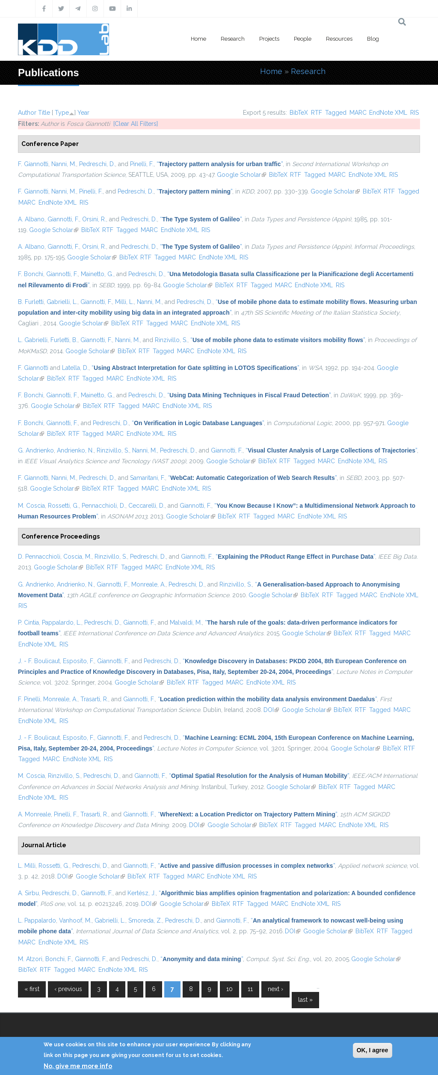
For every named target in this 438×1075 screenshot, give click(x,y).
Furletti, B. (63, 339)
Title (44, 112)
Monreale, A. (148, 584)
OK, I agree (372, 1050)
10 (229, 989)
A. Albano (31, 219)
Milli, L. (124, 301)
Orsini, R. (94, 219)
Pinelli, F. (142, 164)
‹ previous (68, 989)
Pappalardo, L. (61, 622)
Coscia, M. (77, 556)
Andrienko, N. (75, 450)
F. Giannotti (33, 164)
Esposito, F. (78, 661)
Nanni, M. (63, 164)
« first (31, 989)
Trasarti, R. (94, 699)
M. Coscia (31, 505)
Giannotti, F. (63, 219)
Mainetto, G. (97, 274)
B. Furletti (31, 301)
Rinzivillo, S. (171, 339)
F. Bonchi (30, 274)
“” (220, 164)
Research (233, 39)
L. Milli (27, 865)
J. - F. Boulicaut (39, 661)
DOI (271, 709)
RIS (414, 112)
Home (198, 39)
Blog (373, 39)
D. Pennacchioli (39, 556)
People (302, 39)
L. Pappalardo (37, 920)
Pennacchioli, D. (103, 505)
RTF (316, 112)
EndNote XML (388, 112)
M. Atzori (30, 959)
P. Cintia (28, 622)
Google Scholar (241, 174)
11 (250, 989)
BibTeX (299, 112)
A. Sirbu (28, 893)
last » (305, 999)
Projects (269, 39)
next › (275, 989)
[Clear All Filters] (135, 123)
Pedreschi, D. (97, 164)
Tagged (335, 112)
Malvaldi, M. (186, 622)
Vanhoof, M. (75, 920)
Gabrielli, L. (62, 301)
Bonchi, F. (58, 959)
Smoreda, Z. (145, 920)
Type (62, 112)
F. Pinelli (29, 699)
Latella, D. (75, 367)
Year (83, 112)
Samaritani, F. (147, 477)
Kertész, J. (141, 893)
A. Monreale (34, 814)
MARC (358, 112)
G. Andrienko (36, 450)
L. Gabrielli (32, 339)
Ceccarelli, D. (146, 505)
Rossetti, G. (63, 505)
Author (27, 112)
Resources (339, 39)
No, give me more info (78, 1066)
